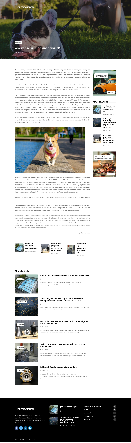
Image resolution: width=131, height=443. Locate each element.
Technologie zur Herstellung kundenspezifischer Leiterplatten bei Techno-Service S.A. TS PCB (64, 299)
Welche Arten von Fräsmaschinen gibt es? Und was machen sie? (82, 248)
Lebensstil (70, 7)
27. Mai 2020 (19, 52)
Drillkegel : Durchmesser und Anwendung (61, 367)
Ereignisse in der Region (49, 7)
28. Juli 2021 (54, 253)
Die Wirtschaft (100, 7)
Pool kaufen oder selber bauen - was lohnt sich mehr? (31, 246)
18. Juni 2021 (44, 371)
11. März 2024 (44, 304)
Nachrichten (80, 7)
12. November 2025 (30, 252)
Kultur (62, 7)
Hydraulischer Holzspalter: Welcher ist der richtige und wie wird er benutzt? (56, 247)
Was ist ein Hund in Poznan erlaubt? (45, 47)
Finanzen (90, 7)
